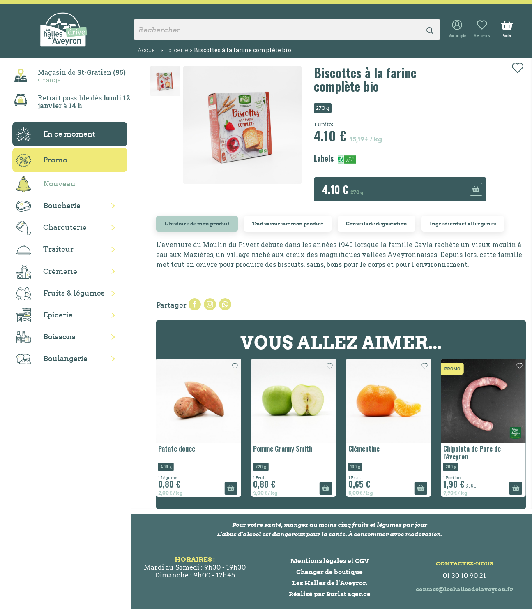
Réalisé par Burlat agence (330, 594)
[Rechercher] (287, 29)
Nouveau (46, 184)
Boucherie (48, 206)
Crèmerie (46, 272)
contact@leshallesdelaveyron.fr (464, 589)
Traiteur (45, 250)
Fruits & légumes (60, 294)
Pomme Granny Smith (282, 449)
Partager (195, 304)
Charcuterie (51, 228)
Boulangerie (52, 359)
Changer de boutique (329, 572)
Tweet (210, 304)
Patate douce (176, 449)
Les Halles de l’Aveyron (329, 583)
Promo (41, 160)
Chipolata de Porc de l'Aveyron (472, 452)
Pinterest (225, 304)
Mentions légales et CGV (329, 561)
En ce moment (55, 134)
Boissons (46, 337)
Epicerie (44, 315)
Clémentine (364, 449)
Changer (50, 80)
